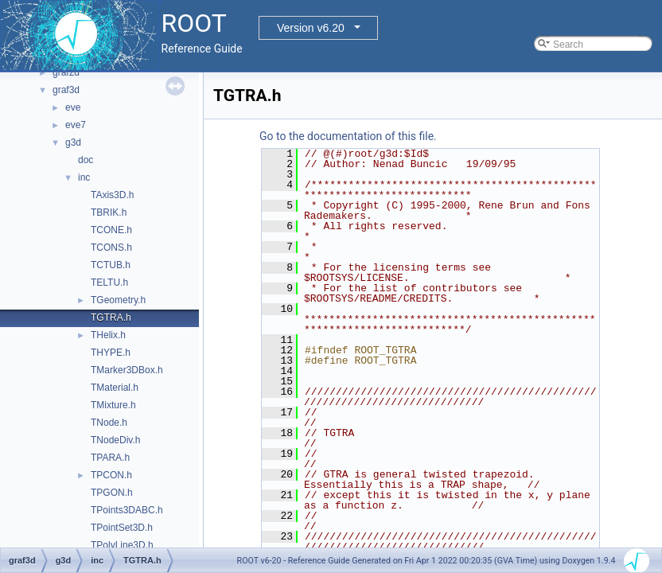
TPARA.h (110, 457)
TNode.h (109, 422)
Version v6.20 (311, 27)
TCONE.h (111, 230)
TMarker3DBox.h (127, 370)
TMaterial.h (114, 387)
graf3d (66, 90)
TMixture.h (113, 405)
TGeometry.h (118, 300)
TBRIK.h (109, 212)
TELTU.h (109, 282)
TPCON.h (111, 475)
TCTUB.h (110, 265)
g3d (73, 142)
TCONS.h (111, 247)
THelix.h (108, 335)
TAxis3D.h (112, 195)
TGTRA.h (111, 317)
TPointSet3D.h (122, 527)
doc (85, 160)
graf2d (66, 72)
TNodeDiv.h (115, 440)
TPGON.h (112, 492)
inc (84, 177)
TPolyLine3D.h (122, 545)
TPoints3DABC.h (127, 510)
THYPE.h (110, 352)
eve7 (75, 125)
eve (72, 107)
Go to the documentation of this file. (348, 136)
